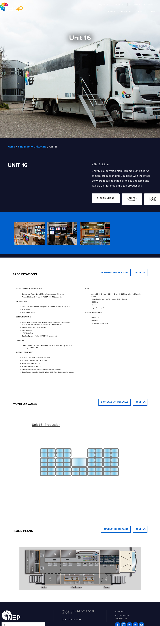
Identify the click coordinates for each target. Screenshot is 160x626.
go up (138, 273)
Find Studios (134, 4)
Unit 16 (53, 146)
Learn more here (71, 619)
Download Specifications (114, 273)
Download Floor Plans (116, 529)
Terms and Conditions (122, 615)
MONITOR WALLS (132, 199)
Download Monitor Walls (114, 402)
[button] (105, 4)
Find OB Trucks (119, 4)
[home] (11, 6)
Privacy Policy (119, 611)
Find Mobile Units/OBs (32, 146)
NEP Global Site (150, 4)
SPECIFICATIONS (105, 198)
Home (11, 146)
